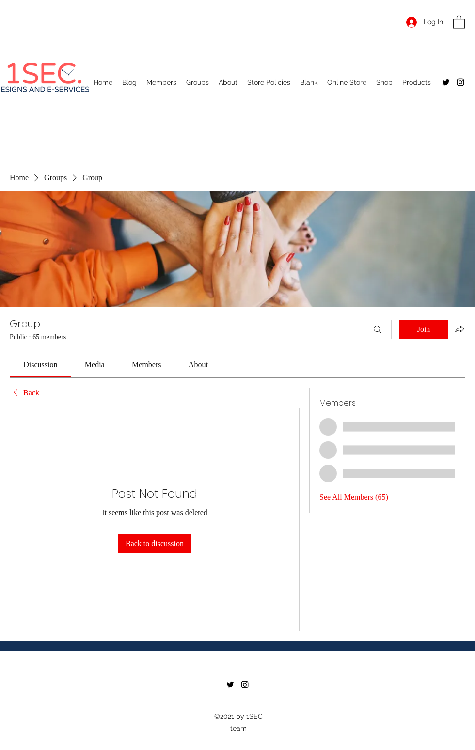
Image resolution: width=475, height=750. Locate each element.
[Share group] (459, 329)
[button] (459, 22)
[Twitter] (446, 82)
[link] (40, 364)
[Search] (377, 329)
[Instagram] (460, 82)
